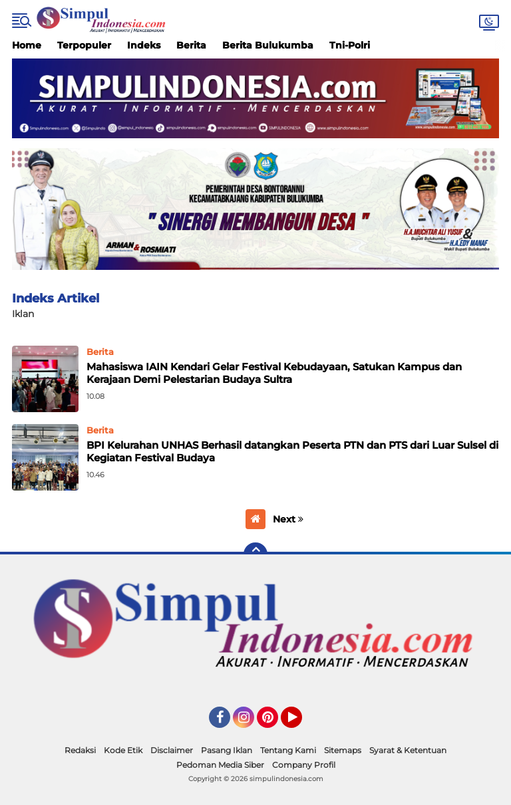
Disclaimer (171, 750)
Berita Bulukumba (267, 45)
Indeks (143, 45)
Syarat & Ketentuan (407, 750)
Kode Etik (123, 750)
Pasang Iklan (226, 750)
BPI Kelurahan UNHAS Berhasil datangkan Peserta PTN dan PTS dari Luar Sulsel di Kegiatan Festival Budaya (292, 452)
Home (26, 45)
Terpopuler (84, 45)
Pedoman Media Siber (220, 765)
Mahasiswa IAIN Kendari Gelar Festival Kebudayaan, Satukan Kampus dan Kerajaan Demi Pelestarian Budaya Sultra (274, 373)
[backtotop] (255, 554)
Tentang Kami (288, 750)
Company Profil (303, 765)
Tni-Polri (349, 45)
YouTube (301, 723)
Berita (191, 45)
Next (288, 519)
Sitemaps (342, 750)
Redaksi (80, 750)
